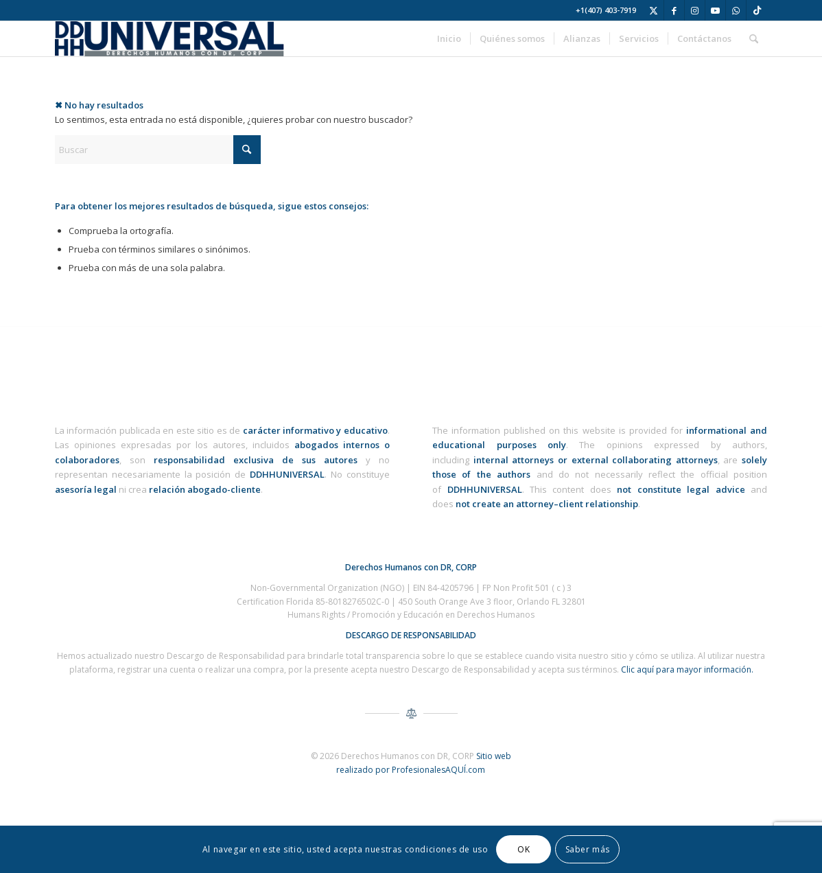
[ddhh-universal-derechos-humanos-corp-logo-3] (169, 38)
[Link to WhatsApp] (736, 10)
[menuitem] (449, 38)
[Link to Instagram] (695, 10)
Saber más (587, 849)
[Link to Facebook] (674, 10)
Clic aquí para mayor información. (687, 669)
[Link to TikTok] (757, 10)
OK (523, 849)
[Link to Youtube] (715, 10)
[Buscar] (753, 38)
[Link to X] (654, 10)
